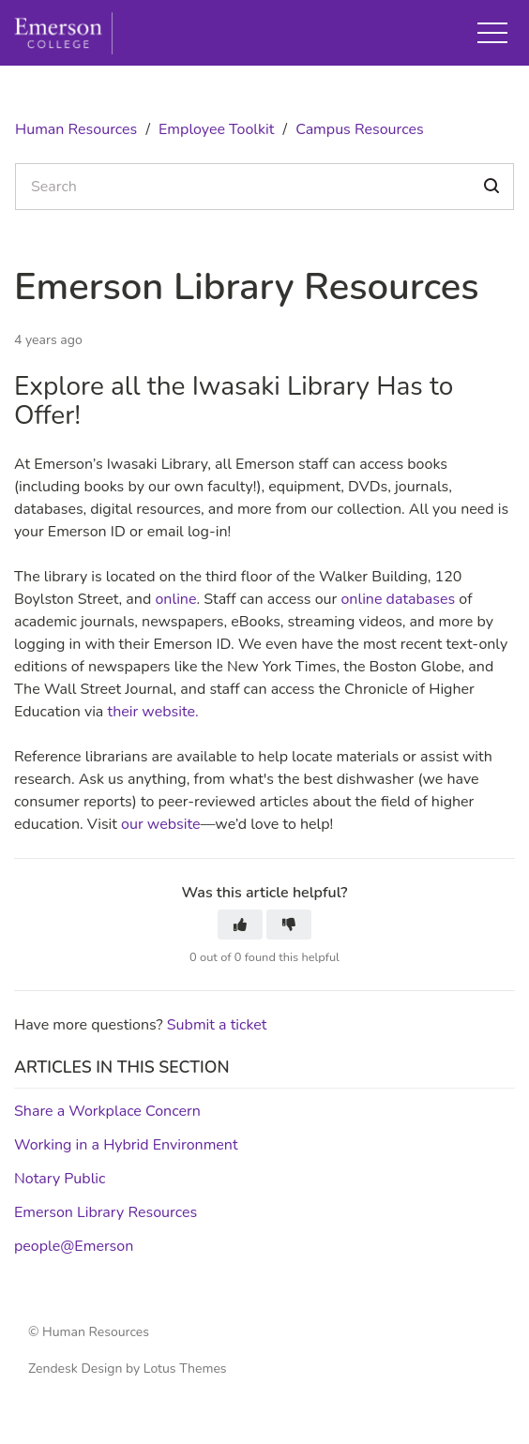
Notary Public (59, 1178)
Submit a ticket (217, 1025)
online (175, 599)
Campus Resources (359, 129)
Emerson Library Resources (105, 1212)
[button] (492, 32)
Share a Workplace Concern (107, 1111)
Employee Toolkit (216, 129)
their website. (154, 711)
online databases (396, 599)
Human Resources (76, 129)
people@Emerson (73, 1246)
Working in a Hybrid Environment (126, 1145)
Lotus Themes (185, 1368)
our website (159, 824)
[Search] (264, 186)
